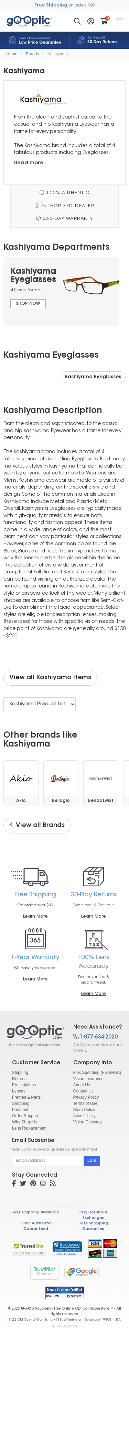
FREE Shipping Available (35, 1212)
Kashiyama (57, 54)
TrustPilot (45, 1272)
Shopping (21, 1103)
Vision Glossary (87, 1122)
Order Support (25, 1115)
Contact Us (83, 1091)
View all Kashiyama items (50, 678)
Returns (19, 1078)
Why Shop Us (24, 1122)
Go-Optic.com (36, 1309)
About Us (81, 1085)
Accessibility (84, 1115)
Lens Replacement (29, 1128)
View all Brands (37, 825)
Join (91, 1161)
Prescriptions (24, 1085)
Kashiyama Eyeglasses (93, 377)
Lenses (18, 1091)
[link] (67, 1248)
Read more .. (30, 163)
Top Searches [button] (64, 1326)
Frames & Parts (26, 1097)
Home (11, 54)
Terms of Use (85, 1103)
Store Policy (84, 1109)
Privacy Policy (86, 1097)
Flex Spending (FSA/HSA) (97, 1072)
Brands (32, 54)
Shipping (20, 1072)
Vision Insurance (88, 1078)
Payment (20, 1109)
